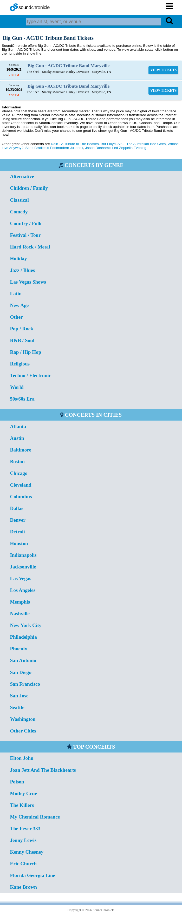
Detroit (17, 531)
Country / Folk (26, 223)
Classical (19, 200)
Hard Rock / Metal (30, 247)
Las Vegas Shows (28, 282)
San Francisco (25, 684)
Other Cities (23, 731)
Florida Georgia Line (32, 875)
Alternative (22, 176)
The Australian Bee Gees (146, 144)
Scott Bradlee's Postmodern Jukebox (54, 148)
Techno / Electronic (30, 375)
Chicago (18, 473)
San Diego (20, 672)
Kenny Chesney (26, 852)
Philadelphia (23, 637)
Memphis (20, 602)
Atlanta (18, 426)
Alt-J (121, 144)
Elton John (21, 758)
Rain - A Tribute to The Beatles (75, 144)
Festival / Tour (25, 235)
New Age (19, 305)
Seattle (17, 707)
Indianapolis (23, 555)
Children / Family (29, 188)
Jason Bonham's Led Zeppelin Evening (115, 148)
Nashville (20, 613)
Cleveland (20, 485)
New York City (25, 625)
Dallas (16, 508)
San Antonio (23, 660)
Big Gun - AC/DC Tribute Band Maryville (68, 65)
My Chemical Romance (35, 817)
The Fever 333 (25, 828)
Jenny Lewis (23, 840)
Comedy (19, 211)
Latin (16, 293)
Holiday (18, 258)
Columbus (21, 496)
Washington (22, 719)
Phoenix (18, 648)
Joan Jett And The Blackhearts (43, 770)
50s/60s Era (22, 399)
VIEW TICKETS (163, 70)
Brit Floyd (108, 144)
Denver (17, 520)
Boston (17, 461)
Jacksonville (23, 567)
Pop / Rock (21, 328)
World (16, 387)
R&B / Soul (22, 340)
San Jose (19, 695)
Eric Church (23, 863)
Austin (17, 438)
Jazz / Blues (22, 270)
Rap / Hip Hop (25, 352)
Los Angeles (22, 590)
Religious (20, 364)
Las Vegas (20, 578)
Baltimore (20, 450)
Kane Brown (23, 887)
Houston (19, 543)
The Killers (22, 805)
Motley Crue (23, 793)
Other (16, 317)
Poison (17, 781)
